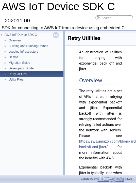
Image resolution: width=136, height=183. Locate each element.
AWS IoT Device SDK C (21, 35)
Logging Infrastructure (23, 51)
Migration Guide (19, 63)
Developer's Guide (21, 68)
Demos (13, 57)
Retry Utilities (18, 74)
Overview (15, 40)
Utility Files (16, 79)
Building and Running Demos (28, 46)
